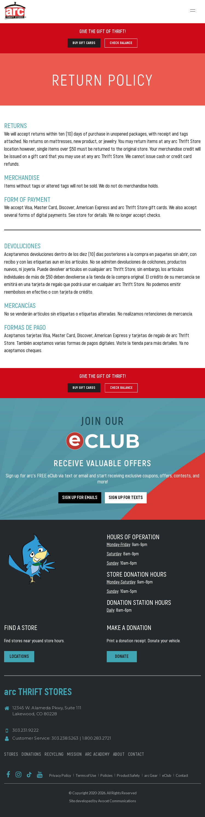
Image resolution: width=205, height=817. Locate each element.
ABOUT (119, 754)
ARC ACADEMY (97, 754)
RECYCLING (54, 754)
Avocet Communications (117, 801)
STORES (11, 754)
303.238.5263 (65, 738)
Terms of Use (86, 775)
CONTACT (136, 754)
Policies (106, 775)
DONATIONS (31, 754)
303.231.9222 (25, 730)
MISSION (74, 754)
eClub (166, 775)
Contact (182, 775)
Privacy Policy (60, 775)
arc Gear (151, 775)
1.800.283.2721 (96, 738)
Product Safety (128, 775)
